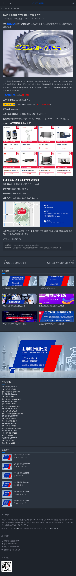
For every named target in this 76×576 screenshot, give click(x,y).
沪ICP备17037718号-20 (51, 529)
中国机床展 (16, 529)
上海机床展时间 (9, 95)
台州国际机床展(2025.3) (9, 401)
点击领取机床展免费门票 (25, 104)
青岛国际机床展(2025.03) (10, 416)
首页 (2, 8)
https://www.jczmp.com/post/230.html (26, 245)
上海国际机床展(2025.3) (9, 387)
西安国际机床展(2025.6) (9, 423)
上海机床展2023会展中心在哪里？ (15, 263)
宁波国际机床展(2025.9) (9, 438)
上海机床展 (11, 24)
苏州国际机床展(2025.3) (9, 409)
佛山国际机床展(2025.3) (9, 394)
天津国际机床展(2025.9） (10, 430)
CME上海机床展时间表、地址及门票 (60, 263)
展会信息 (9, 8)
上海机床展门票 (9, 104)
